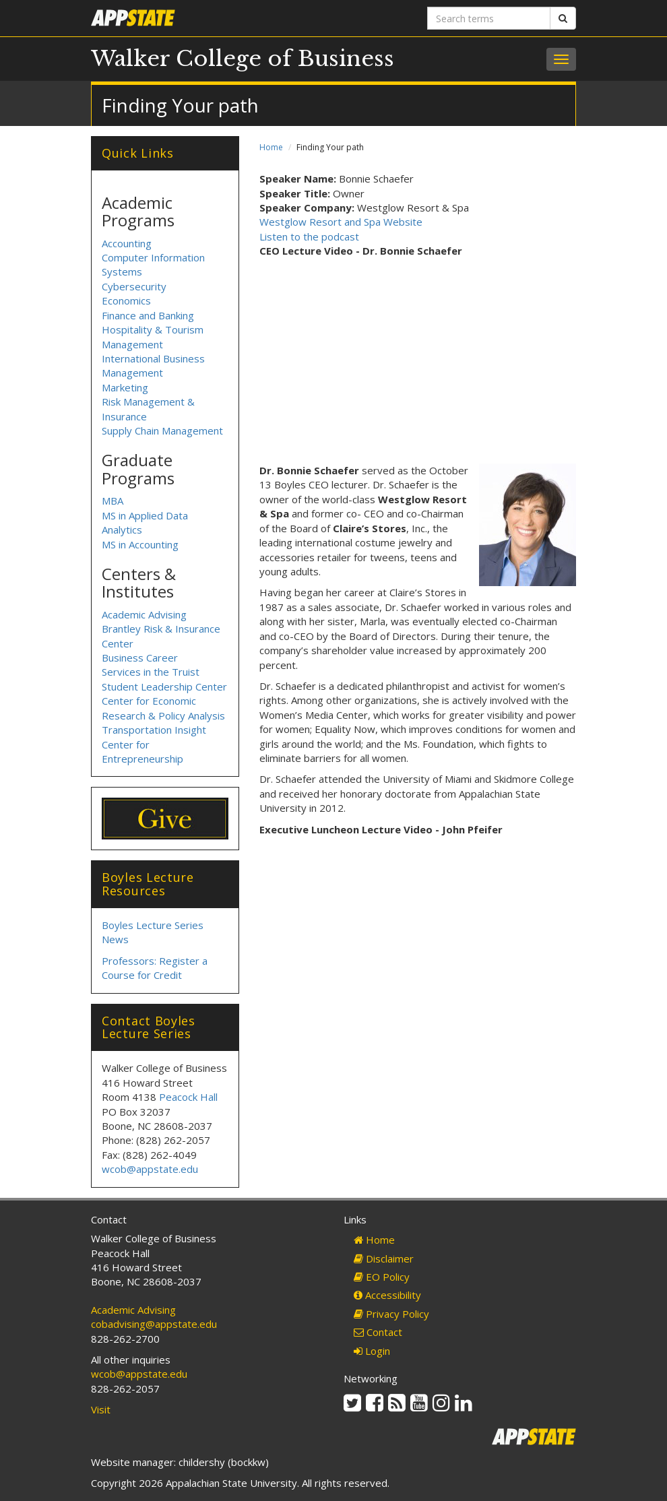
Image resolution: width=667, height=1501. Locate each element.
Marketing (125, 387)
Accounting (127, 243)
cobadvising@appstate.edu (154, 1324)
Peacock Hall (188, 1097)
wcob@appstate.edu (150, 1169)
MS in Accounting (140, 544)
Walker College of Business (242, 58)
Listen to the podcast (309, 236)
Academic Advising (144, 614)
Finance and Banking (148, 315)
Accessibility (387, 1295)
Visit (100, 1409)
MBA (112, 500)
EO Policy (382, 1276)
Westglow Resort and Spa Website (340, 221)
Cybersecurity (134, 286)
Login (372, 1351)
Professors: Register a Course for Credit (155, 968)
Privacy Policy (391, 1313)
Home (271, 147)
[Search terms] (488, 18)
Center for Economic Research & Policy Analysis (163, 708)
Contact (378, 1332)
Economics (126, 300)
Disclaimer (384, 1258)
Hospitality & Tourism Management (152, 336)
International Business (153, 358)
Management (132, 372)
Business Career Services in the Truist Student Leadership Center (164, 672)
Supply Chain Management (162, 430)
